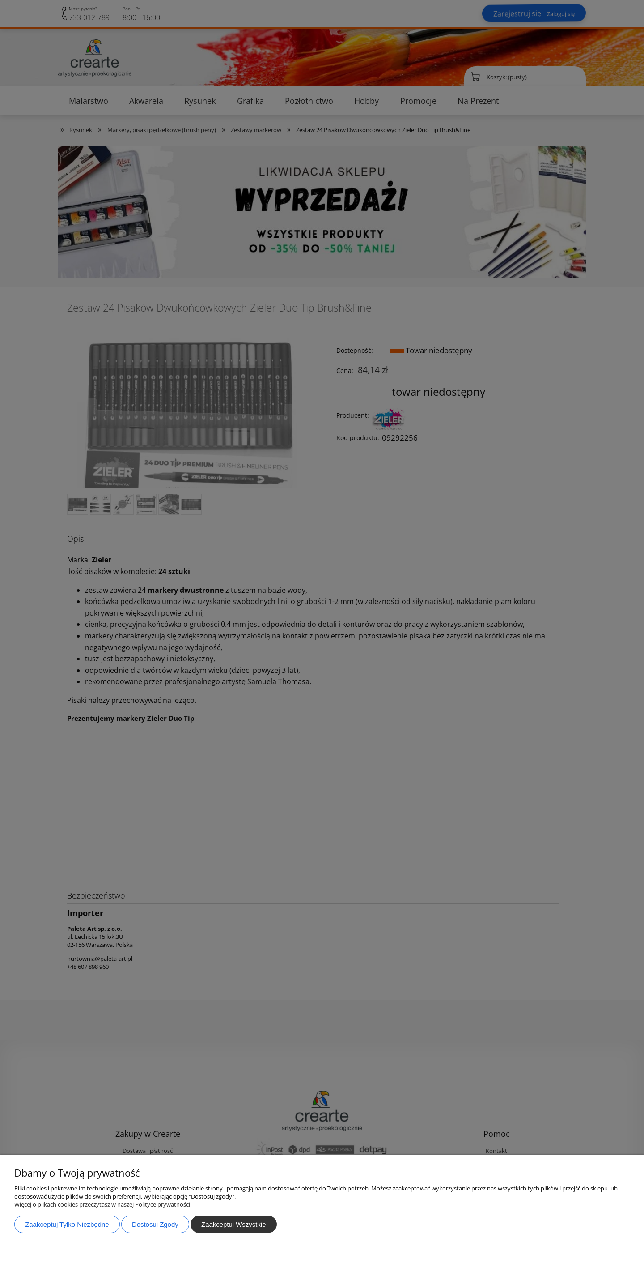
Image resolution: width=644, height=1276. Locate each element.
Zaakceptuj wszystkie (233, 1224)
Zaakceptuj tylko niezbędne (67, 1224)
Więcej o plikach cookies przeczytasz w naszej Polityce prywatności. (102, 1204)
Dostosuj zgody (155, 1224)
